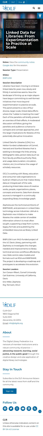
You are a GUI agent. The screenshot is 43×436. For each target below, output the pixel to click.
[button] (40, 16)
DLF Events (17, 21)
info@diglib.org (16, 323)
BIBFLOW (7, 78)
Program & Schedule (22, 23)
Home (8, 21)
